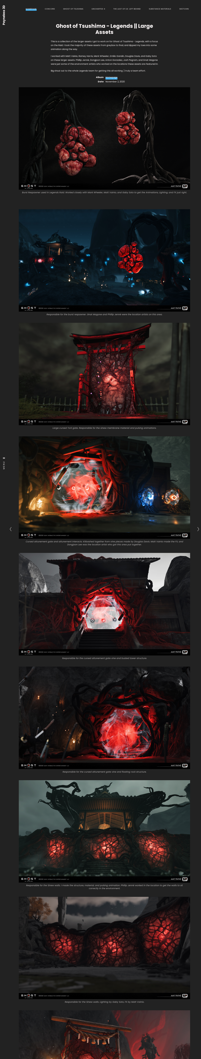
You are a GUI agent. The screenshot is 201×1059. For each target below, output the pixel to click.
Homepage (31, 9)
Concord (50, 9)
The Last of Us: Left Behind (127, 9)
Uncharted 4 (98, 9)
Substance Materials (160, 9)
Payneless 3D (4, 15)
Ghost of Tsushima (73, 9)
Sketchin (184, 9)
